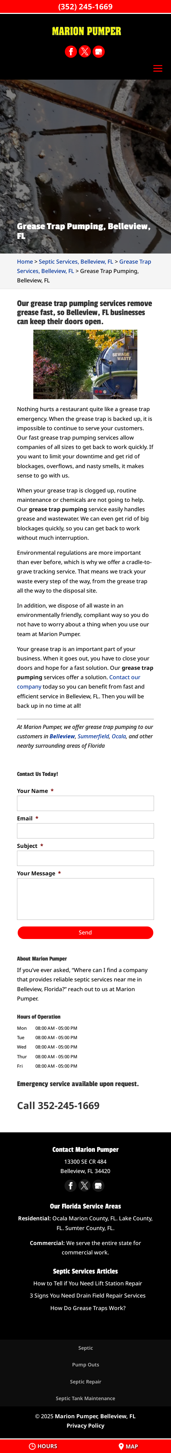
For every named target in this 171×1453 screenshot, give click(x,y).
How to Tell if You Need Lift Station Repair (87, 1283)
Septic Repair (85, 1381)
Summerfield (93, 736)
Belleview (62, 736)
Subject (30, 846)
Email (28, 818)
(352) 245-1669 (85, 6)
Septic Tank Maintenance (85, 1398)
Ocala (119, 736)
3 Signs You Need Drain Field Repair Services (88, 1295)
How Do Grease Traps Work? (88, 1308)
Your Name (35, 791)
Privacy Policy (85, 1425)
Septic (85, 1347)
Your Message (39, 873)
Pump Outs (85, 1364)
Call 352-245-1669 (58, 1105)
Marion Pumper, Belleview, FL (95, 1416)
